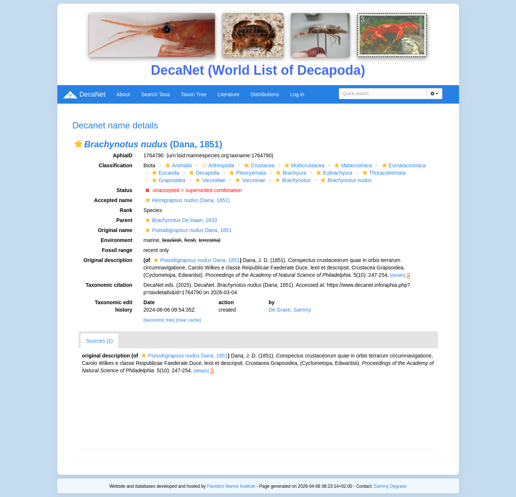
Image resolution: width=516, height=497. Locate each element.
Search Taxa (155, 94)
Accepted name (113, 200)
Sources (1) (99, 341)
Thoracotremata (383, 173)
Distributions (264, 94)
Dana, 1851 (188, 230)
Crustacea (258, 165)
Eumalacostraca (403, 165)
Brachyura (290, 173)
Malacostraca (352, 165)
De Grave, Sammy (290, 310)
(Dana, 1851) (187, 200)
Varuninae (249, 180)
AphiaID (122, 155)
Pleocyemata (246, 173)
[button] (78, 144)
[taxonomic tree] (159, 320)
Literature (228, 94)
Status (124, 190)
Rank (126, 210)
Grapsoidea (167, 180)
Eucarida (164, 173)
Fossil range (117, 250)
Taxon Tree (193, 94)
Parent (124, 220)
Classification (115, 165)
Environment (116, 240)
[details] (397, 275)
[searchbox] (382, 93)
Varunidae (209, 180)
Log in (297, 94)
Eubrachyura (333, 173)
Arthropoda (217, 165)
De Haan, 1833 (180, 220)
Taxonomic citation (108, 285)
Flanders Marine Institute (231, 486)
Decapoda (203, 173)
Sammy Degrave (390, 486)
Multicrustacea (303, 165)
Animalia (177, 165)
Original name (115, 230)
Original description (108, 260)
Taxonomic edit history (113, 306)
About (123, 94)
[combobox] (383, 93)
